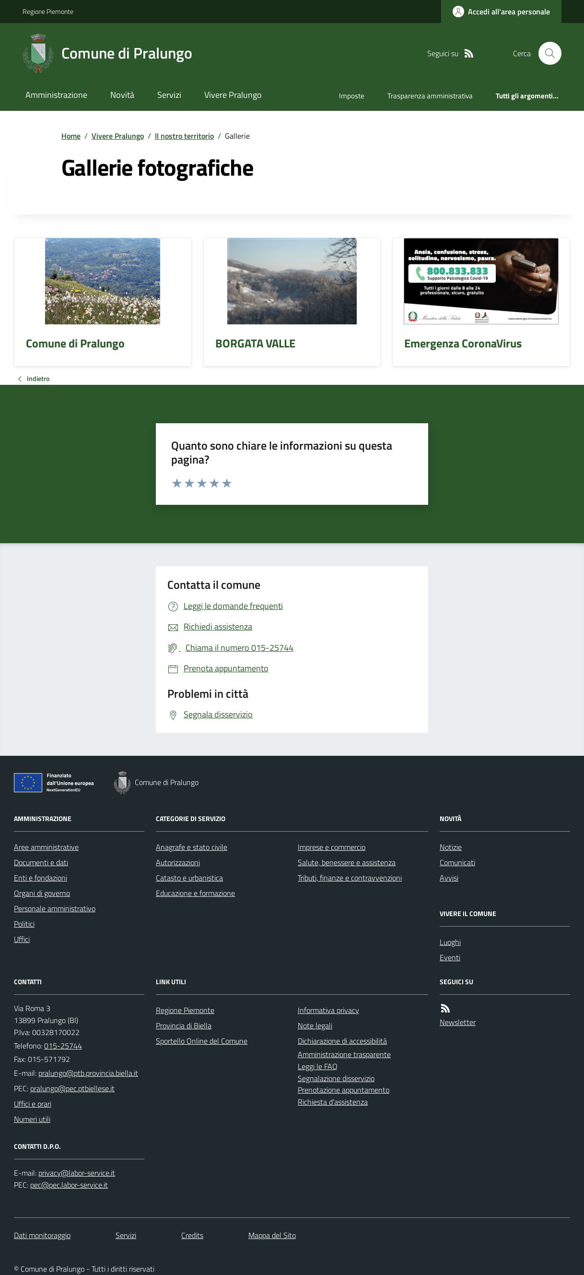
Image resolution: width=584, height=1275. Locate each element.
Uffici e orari (32, 1103)
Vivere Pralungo (233, 94)
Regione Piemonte (48, 11)
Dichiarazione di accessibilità (342, 1041)
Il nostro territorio (184, 136)
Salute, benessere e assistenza (347, 862)
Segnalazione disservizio (336, 1078)
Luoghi (450, 942)
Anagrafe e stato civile (191, 847)
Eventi (450, 957)
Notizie (451, 847)
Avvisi (449, 877)
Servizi (169, 94)
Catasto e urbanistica (189, 877)
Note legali (315, 1025)
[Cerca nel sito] (546, 53)
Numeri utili (32, 1119)
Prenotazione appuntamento (343, 1090)
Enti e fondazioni (40, 877)
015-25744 (63, 1045)
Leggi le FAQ (318, 1066)
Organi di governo (42, 893)
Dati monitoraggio (42, 1235)
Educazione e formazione (195, 893)
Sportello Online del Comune (201, 1041)
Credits (192, 1235)
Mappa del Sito (272, 1235)
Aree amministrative (46, 847)
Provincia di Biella (183, 1025)
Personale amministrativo (54, 908)
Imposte (351, 95)
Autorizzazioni (178, 862)
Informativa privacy (328, 1010)
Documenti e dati (41, 862)
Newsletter (458, 1022)
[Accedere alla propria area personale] (501, 11)
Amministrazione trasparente (344, 1054)
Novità (122, 94)
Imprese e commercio (331, 847)
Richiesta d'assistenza (333, 1102)
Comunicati (457, 862)
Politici (24, 923)
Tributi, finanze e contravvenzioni (350, 877)
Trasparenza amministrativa (430, 95)
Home (71, 136)
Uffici (22, 939)
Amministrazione (56, 94)
